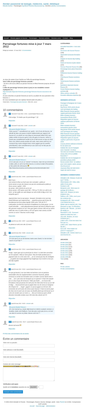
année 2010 (64, 255)
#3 (9, 156)
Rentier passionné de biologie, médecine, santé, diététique (31, 4)
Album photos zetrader (67, 93)
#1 (9, 114)
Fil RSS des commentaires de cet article (16, 333)
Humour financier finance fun (69, 67)
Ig (43, 6)
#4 (9, 176)
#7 (9, 249)
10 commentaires (26, 50)
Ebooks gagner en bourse (19, 38)
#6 (9, 233)
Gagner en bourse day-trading (70, 59)
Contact (65, 38)
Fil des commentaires (67, 269)
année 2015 (64, 244)
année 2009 (64, 257)
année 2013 (64, 248)
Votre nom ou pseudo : (10, 342)
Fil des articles (65, 266)
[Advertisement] (42, 20)
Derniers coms (56, 38)
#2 (9, 125)
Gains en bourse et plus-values (70, 63)
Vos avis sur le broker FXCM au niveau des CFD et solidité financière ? (70, 154)
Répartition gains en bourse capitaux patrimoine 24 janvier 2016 (70, 140)
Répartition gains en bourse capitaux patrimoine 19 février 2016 (70, 121)
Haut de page (40, 406)
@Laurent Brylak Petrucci (17, 129)
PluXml (62, 402)
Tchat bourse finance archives (70, 81)
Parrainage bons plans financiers (18, 102)
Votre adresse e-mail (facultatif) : (13, 350)
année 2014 (64, 246)
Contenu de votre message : (12, 364)
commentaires (61, 6)
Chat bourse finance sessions (70, 77)
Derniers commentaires (70, 175)
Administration (50, 406)
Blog (71, 38)
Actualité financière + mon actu (70, 46)
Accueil (6, 38)
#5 (9, 221)
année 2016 (64, 242)
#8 (9, 269)
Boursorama (38, 6)
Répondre (12, 120)
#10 (10, 322)
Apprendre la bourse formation (70, 54)
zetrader (30, 125)
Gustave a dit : (65, 186)
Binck (26, 6)
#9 (9, 303)
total (62, 259)
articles (53, 6)
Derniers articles (44, 38)
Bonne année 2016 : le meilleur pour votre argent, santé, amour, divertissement (70, 164)
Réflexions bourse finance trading (71, 73)
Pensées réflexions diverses (69, 95)
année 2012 (64, 251)
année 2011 (64, 253)
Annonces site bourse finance (70, 50)
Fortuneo (31, 6)
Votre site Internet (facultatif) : (12, 357)
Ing (23, 6)
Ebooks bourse (8, 6)
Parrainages (33, 38)
